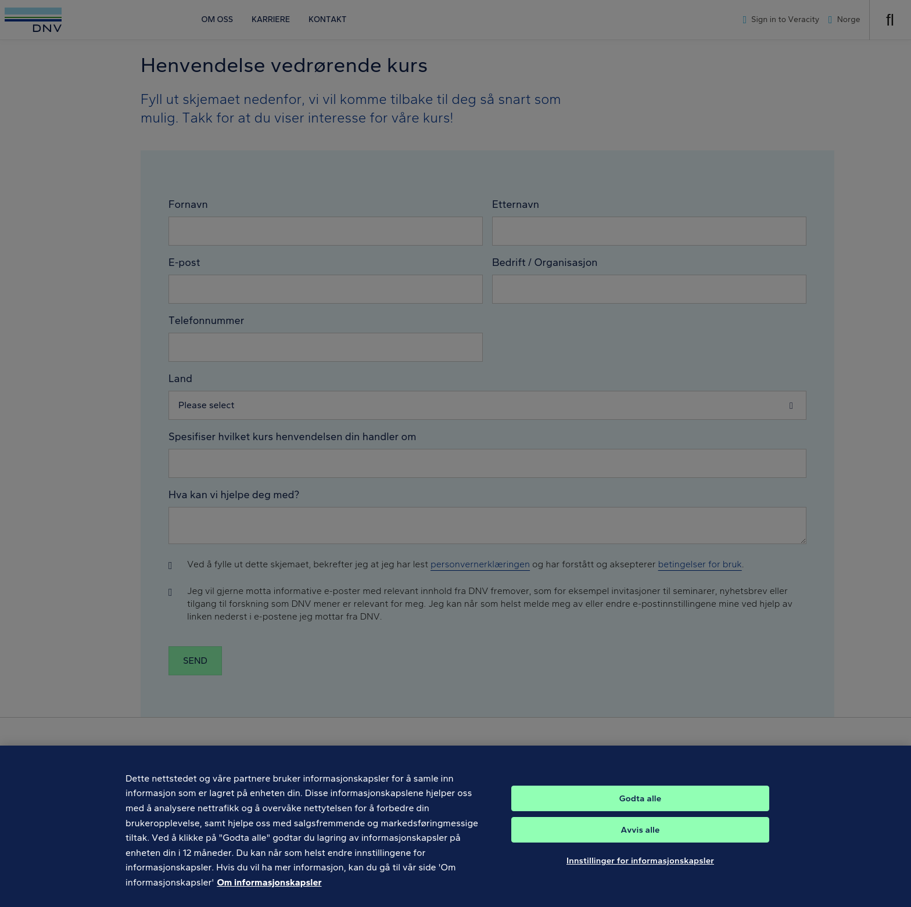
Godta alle (640, 810)
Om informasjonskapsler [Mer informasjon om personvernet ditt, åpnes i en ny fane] (269, 893)
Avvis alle (640, 841)
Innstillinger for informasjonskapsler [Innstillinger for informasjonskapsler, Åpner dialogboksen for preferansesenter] (640, 872)
